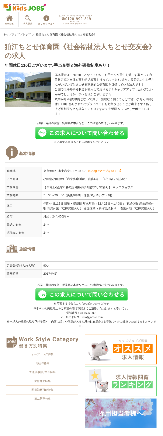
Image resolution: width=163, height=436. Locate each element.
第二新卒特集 (42, 398)
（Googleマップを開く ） (105, 171)
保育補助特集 (42, 381)
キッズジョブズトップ (17, 34)
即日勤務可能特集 (42, 389)
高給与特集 (42, 363)
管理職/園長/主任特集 (42, 372)
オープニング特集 (42, 354)
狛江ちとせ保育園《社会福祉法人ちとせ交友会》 (66, 34)
